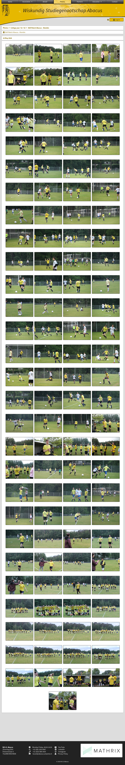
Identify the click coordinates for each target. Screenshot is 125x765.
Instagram (60, 752)
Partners (80, 2)
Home (10, 2)
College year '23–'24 (18, 28)
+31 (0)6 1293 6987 (39, 749)
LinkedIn (60, 749)
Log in (116, 20)
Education (97, 2)
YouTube (60, 747)
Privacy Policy (61, 754)
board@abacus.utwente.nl (42, 754)
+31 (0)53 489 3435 (39, 752)
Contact (114, 2)
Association (27, 2)
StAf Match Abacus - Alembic (14, 32)
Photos (62, 2)
